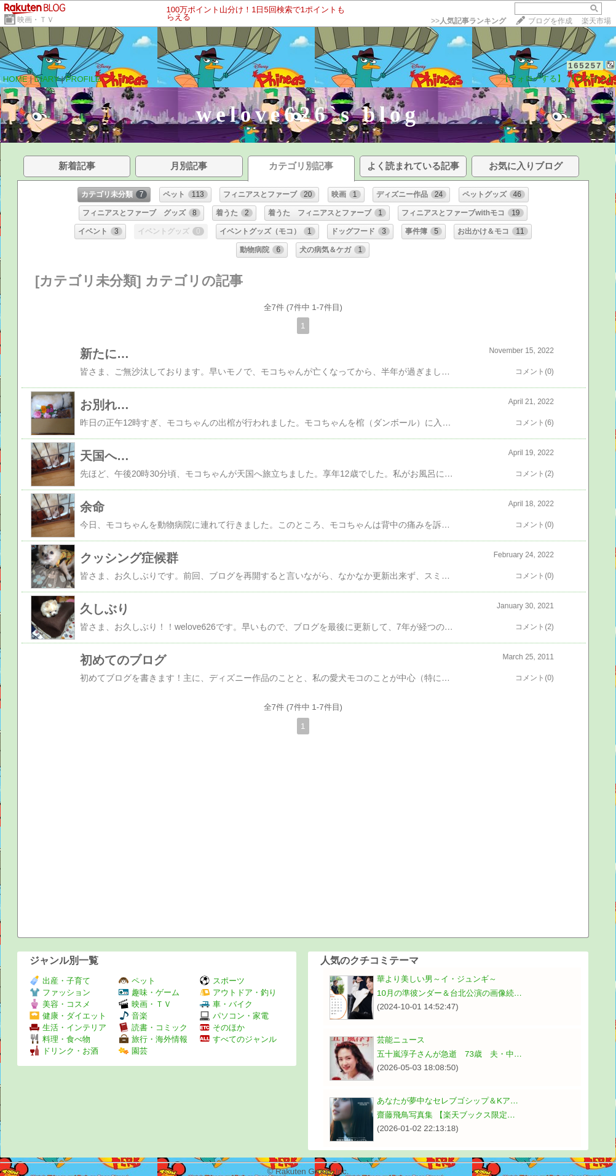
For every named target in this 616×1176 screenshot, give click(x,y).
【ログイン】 (591, 78)
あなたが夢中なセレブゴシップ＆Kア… (447, 1100)
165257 (585, 65)
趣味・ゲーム (149, 992)
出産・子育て (60, 980)
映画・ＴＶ (35, 19)
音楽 (133, 1015)
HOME (15, 79)
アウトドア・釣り (238, 992)
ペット (137, 980)
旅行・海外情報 (153, 1039)
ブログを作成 (550, 21)
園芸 (133, 1050)
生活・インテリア (68, 1027)
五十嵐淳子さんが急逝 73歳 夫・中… (449, 1054)
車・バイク (226, 1004)
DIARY (46, 79)
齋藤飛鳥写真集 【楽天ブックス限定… (446, 1114)
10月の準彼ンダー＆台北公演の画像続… (449, 993)
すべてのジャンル (238, 1039)
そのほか (222, 1027)
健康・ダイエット (68, 1015)
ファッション (60, 992)
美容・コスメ (60, 1004)
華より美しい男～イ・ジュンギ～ (437, 978)
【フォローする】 (533, 78)
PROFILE (83, 79)
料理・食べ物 (60, 1039)
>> (468, 21)
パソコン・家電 (234, 1015)
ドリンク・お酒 (64, 1050)
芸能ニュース (401, 1039)
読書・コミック (153, 1027)
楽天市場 (596, 21)
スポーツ (222, 980)
